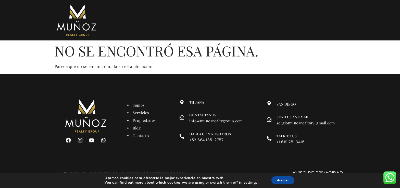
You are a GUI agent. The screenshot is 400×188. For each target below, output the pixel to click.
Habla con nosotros (210, 134)
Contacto (234, 21)
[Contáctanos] (182, 117)
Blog (259, 21)
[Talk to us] (269, 138)
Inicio (143, 21)
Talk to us (287, 136)
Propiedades (202, 21)
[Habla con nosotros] (182, 136)
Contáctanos (202, 114)
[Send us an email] (269, 119)
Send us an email (293, 116)
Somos (169, 22)
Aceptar (283, 180)
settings (248, 182)
